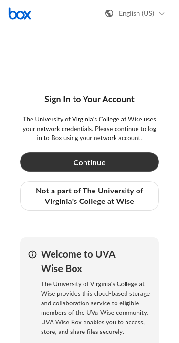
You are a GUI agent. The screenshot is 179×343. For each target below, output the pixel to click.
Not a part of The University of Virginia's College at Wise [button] (89, 195)
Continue (90, 162)
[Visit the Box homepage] (20, 13)
